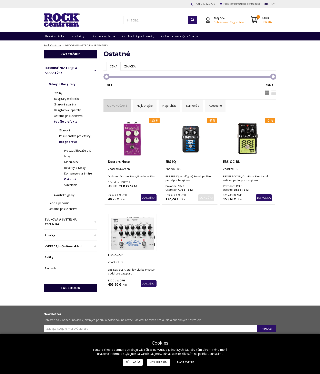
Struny (58, 93)
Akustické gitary (64, 195)
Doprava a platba (103, 36)
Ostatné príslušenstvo (68, 116)
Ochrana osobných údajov (179, 36)
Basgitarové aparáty (67, 110)
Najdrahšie (172, 105)
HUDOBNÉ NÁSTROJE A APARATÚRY (61, 70)
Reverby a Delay (75, 168)
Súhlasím (133, 362)
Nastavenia (185, 362)
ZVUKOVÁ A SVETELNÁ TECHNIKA (61, 221)
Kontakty (77, 36)
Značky (50, 235)
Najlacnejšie (146, 105)
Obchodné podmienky (138, 36)
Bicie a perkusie (59, 203)
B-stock (50, 268)
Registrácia (237, 22)
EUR (266, 4)
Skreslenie (70, 185)
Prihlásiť (267, 327)
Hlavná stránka (54, 36)
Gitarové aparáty (65, 104)
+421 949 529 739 (204, 4)
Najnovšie (195, 105)
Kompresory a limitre (78, 173)
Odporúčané (118, 105)
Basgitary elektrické (67, 99)
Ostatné (70, 179)
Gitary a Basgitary (62, 84)
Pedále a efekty (65, 121)
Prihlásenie (221, 22)
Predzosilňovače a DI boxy (78, 153)
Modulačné (71, 162)
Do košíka (148, 194)
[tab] (114, 66)
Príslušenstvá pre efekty (74, 136)
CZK (273, 4)
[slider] (106, 77)
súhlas (148, 350)
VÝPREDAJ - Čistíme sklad (63, 246)
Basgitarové (68, 142)
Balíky (49, 257)
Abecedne (219, 105)
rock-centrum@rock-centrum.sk (241, 4)
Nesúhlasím (158, 362)
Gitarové (64, 130)
